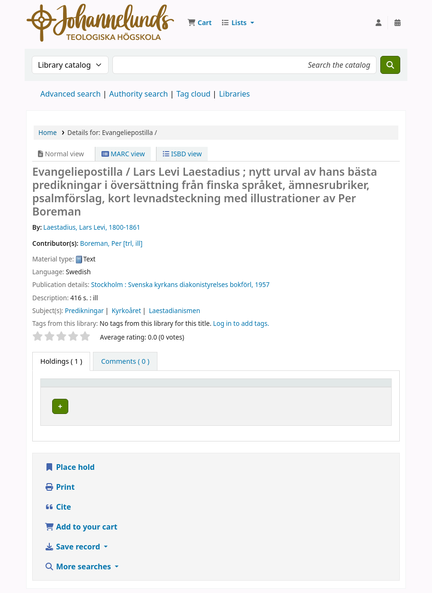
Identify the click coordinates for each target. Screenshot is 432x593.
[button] (199, 23)
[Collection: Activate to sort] (252, 386)
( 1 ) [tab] (61, 361)
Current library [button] (135, 387)
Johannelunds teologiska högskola (165, 404)
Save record (73, 544)
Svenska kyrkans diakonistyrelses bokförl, (190, 284)
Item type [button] (61, 387)
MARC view (123, 153)
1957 (262, 284)
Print (59, 484)
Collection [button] (246, 387)
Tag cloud (193, 94)
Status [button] (366, 387)
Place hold (70, 464)
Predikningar (84, 310)
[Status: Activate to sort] (371, 386)
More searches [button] (79, 563)
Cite (58, 504)
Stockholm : (108, 284)
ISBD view (182, 153)
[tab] (125, 361)
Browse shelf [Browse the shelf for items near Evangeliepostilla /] (323, 404)
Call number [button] (303, 387)
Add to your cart (81, 524)
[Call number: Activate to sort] (314, 386)
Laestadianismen (174, 310)
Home (47, 132)
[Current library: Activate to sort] (166, 386)
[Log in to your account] (378, 23)
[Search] (390, 65)
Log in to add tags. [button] (241, 323)
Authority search (138, 94)
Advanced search (70, 94)
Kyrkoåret (126, 310)
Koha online (100, 23)
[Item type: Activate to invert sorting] (74, 386)
